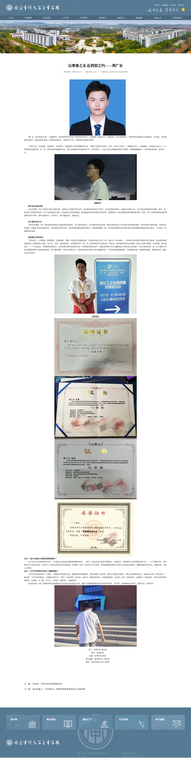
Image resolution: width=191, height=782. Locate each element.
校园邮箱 (162, 5)
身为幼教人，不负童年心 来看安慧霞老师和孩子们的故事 (58, 691)
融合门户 (152, 5)
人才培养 (65, 18)
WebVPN (180, 5)
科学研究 (83, 18)
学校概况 (29, 18)
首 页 (12, 18)
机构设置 (47, 18)
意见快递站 (176, 18)
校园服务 (138, 18)
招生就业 (102, 18)
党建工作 (120, 18)
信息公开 (156, 18)
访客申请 (171, 5)
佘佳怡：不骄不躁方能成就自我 (47, 686)
